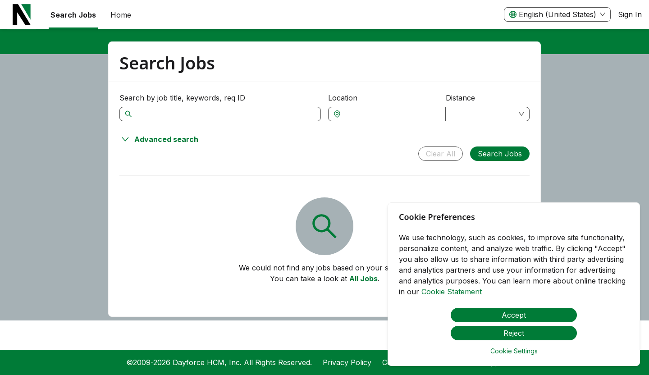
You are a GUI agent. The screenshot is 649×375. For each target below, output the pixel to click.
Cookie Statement (451, 291)
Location (342, 97)
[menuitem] (21, 14)
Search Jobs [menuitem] (73, 14)
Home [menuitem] (120, 14)
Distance (460, 97)
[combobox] (391, 114)
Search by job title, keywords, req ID (182, 97)
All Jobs (363, 278)
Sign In (630, 14)
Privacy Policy (347, 362)
